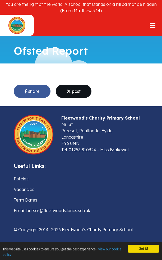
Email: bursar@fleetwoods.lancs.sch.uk (52, 210)
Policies (21, 178)
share (32, 91)
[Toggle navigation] (152, 25)
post (74, 91)
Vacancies (24, 189)
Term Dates (25, 200)
